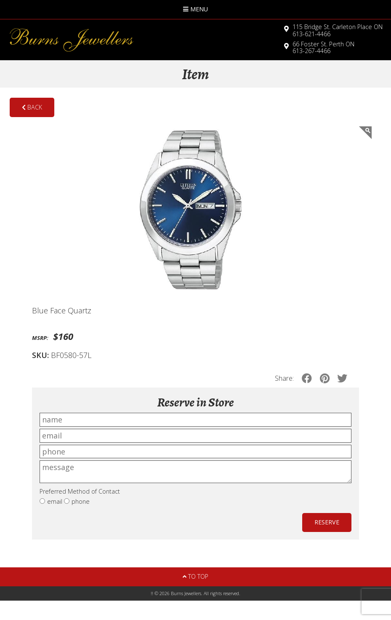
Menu (195, 9)
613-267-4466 (323, 47)
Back (32, 107)
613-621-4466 (338, 30)
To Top (195, 576)
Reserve (326, 522)
